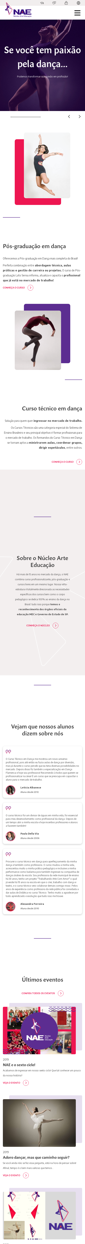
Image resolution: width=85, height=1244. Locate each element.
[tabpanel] (42, 65)
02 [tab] (45, 116)
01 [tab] (5, 116)
